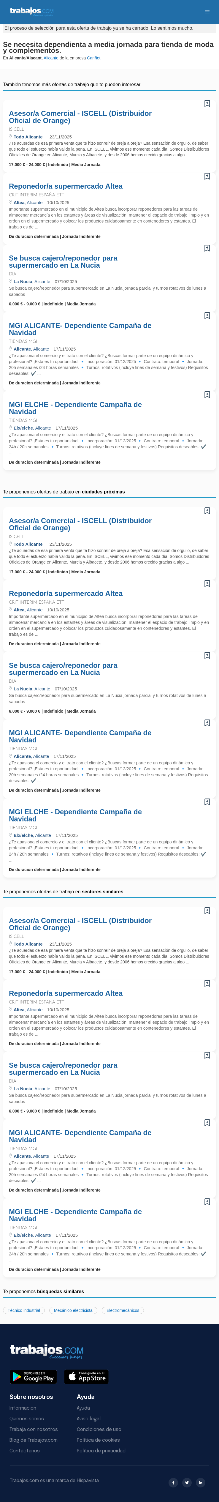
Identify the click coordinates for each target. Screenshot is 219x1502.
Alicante (51, 58)
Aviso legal (89, 1418)
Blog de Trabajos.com (33, 1440)
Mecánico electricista (73, 1310)
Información (22, 1408)
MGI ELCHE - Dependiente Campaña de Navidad (75, 408)
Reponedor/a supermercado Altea (66, 186)
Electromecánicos (123, 1310)
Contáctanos (24, 1451)
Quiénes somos (26, 1418)
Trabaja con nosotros (33, 1429)
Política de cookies (98, 1440)
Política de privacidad (101, 1451)
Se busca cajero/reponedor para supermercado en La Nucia (63, 262)
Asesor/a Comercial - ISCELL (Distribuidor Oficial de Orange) (80, 117)
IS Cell (16, 129)
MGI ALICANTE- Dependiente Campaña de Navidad (80, 329)
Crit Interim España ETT (36, 195)
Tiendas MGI (23, 341)
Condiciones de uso (99, 1429)
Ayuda (83, 1408)
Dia (12, 274)
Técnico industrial (24, 1310)
